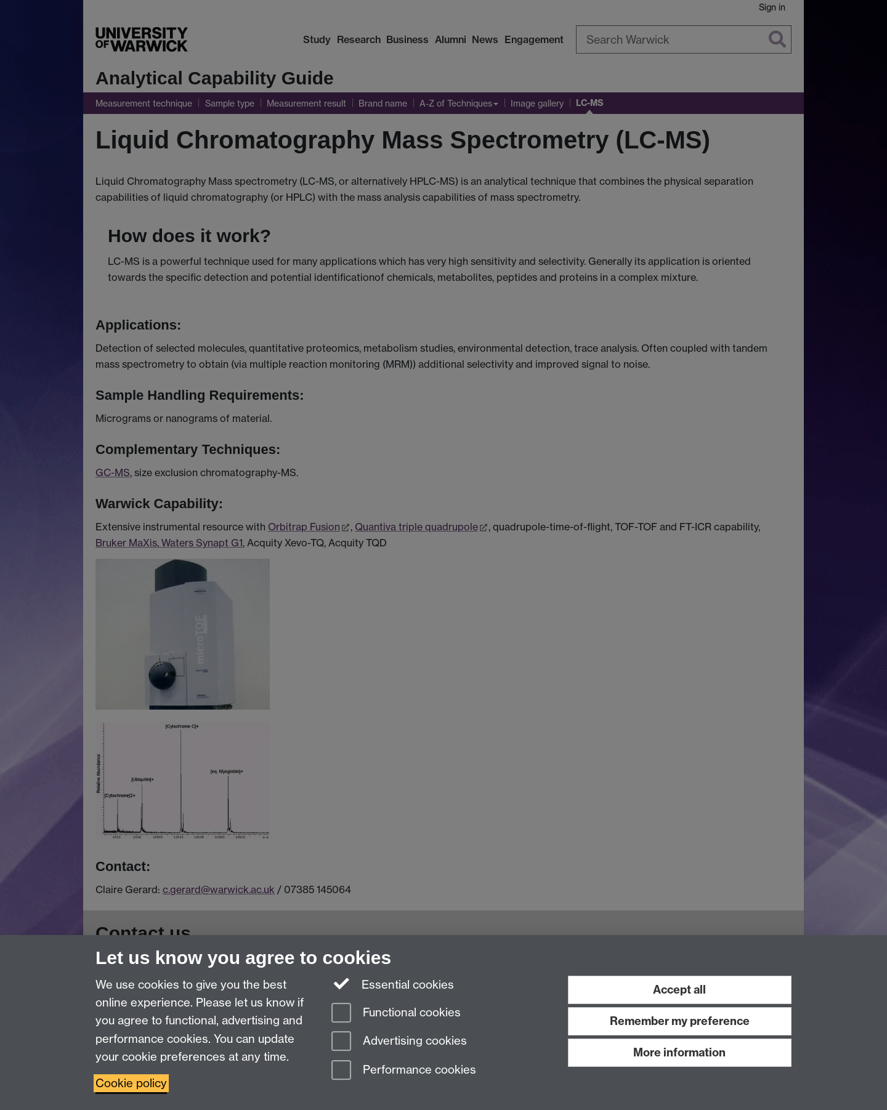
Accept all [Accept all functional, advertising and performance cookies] (679, 989)
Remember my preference (680, 1021)
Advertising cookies (399, 1042)
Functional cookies (396, 1013)
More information (679, 1052)
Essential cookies (392, 984)
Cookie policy (131, 1083)
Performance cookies (403, 1070)
